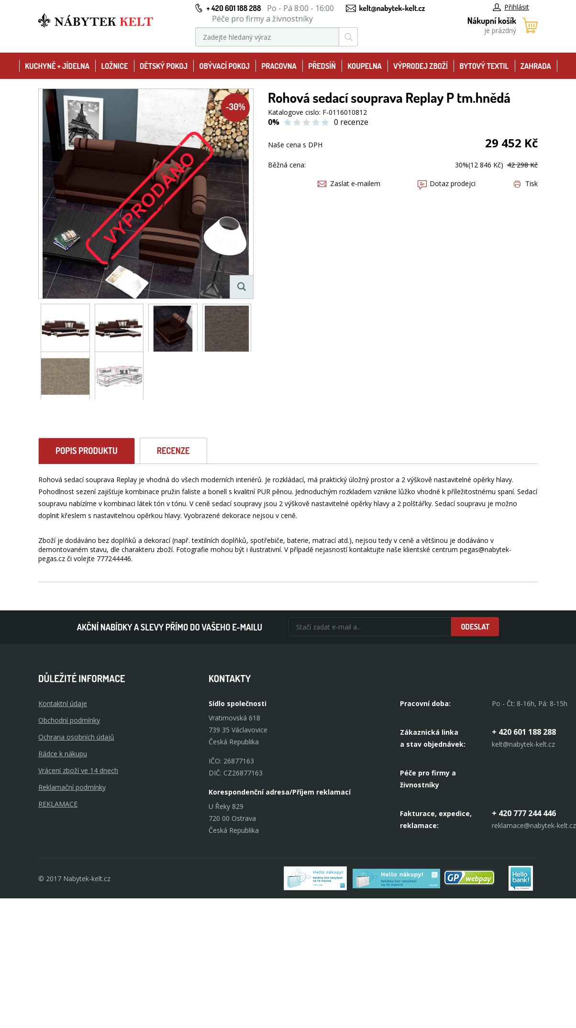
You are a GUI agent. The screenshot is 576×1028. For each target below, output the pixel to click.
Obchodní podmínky (69, 720)
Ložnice (114, 66)
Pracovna (278, 66)
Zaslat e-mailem (349, 183)
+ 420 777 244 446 (524, 813)
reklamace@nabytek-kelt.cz (534, 825)
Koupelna (364, 66)
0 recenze (351, 122)
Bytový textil (484, 66)
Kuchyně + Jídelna (57, 66)
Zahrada (536, 66)
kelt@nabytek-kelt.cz (392, 8)
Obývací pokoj (224, 66)
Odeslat (475, 626)
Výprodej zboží (420, 66)
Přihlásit (511, 6)
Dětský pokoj (164, 66)
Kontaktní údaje (62, 703)
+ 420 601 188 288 (233, 8)
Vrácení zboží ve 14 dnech (78, 770)
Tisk (526, 183)
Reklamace (58, 803)
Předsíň (322, 66)
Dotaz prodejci (447, 183)
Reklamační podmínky (72, 787)
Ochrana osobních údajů (76, 736)
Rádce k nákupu (62, 753)
